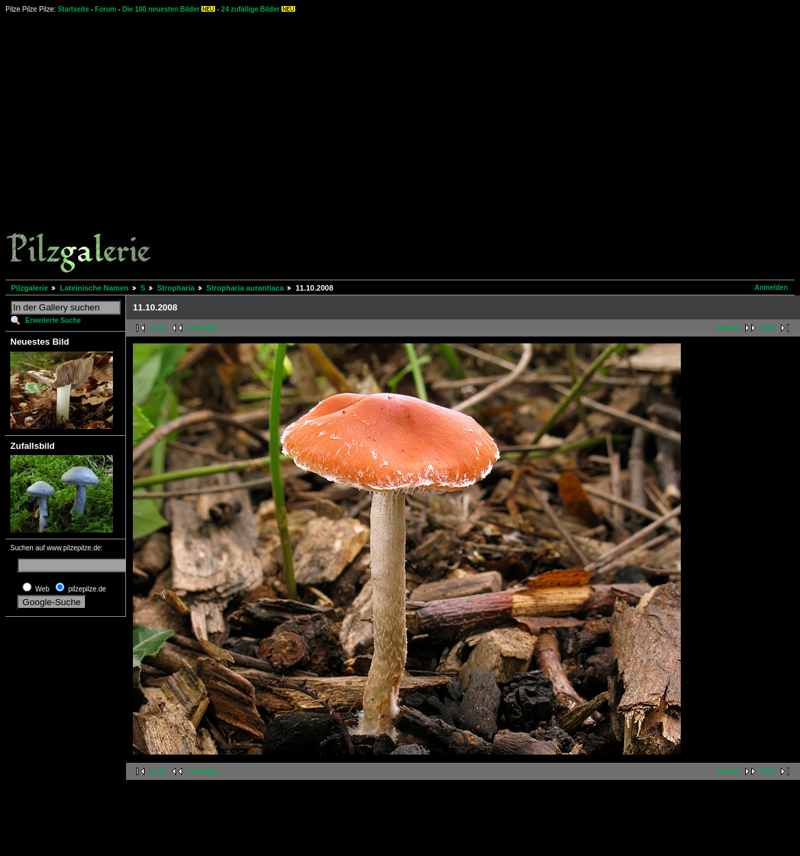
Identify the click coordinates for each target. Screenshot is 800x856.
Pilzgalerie (29, 288)
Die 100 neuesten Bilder (161, 9)
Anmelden (771, 287)
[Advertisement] (381, 145)
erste (157, 328)
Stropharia (176, 288)
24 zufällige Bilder (250, 9)
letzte (768, 328)
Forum (105, 9)
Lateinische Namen (94, 288)
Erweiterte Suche (53, 320)
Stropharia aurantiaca (245, 288)
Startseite (73, 9)
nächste (728, 328)
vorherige (202, 328)
